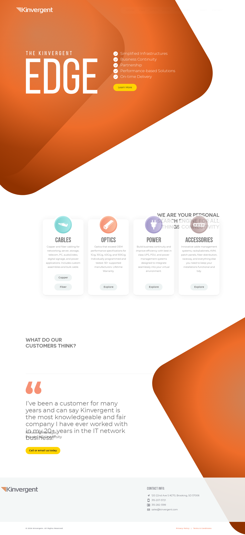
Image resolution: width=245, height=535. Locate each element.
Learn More (125, 87)
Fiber (63, 265)
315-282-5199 (185, 505)
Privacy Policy (183, 528)
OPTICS (154, 10)
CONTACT (217, 10)
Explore (108, 265)
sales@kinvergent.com (191, 509)
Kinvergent (34, 10)
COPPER (130, 10)
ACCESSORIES (182, 10)
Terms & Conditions (202, 528)
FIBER (142, 10)
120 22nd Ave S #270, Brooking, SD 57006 (201, 495)
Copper (63, 255)
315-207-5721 (185, 500)
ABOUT (203, 10)
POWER (166, 10)
